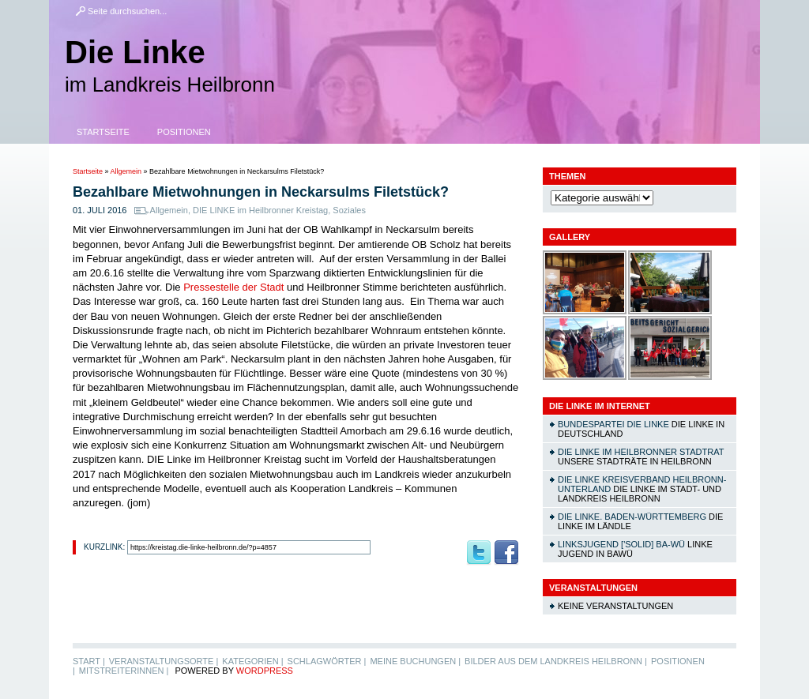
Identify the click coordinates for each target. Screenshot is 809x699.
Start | (89, 661)
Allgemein (126, 171)
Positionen (184, 132)
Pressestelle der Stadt (235, 287)
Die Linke (135, 52)
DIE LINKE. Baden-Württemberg (632, 516)
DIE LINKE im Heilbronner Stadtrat (641, 452)
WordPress (264, 670)
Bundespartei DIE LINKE (613, 424)
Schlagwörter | (327, 661)
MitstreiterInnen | (123, 670)
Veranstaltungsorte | (164, 661)
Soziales (349, 210)
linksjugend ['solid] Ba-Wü (621, 544)
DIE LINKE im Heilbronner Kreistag (260, 210)
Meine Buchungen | (415, 661)
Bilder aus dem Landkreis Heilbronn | (556, 661)
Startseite (103, 132)
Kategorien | (252, 661)
